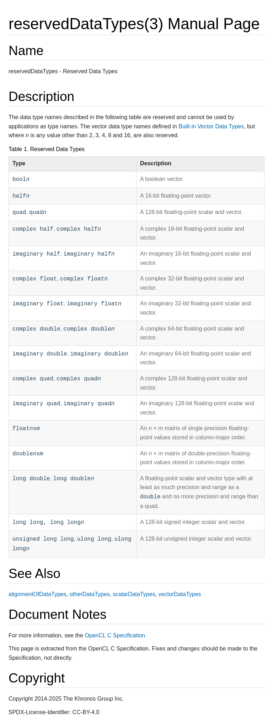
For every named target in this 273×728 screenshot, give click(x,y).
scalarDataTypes (134, 594)
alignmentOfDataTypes (37, 594)
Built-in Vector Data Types (211, 126)
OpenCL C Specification (115, 635)
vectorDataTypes (180, 594)
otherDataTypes (90, 594)
